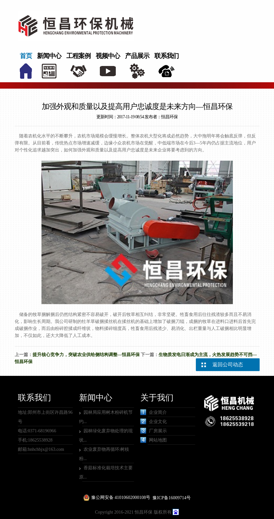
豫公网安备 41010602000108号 (121, 497)
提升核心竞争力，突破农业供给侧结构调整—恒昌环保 (86, 354)
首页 (26, 55)
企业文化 (153, 421)
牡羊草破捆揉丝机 (99, 321)
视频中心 (108, 55)
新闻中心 (49, 55)
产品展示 (137, 55)
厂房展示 (153, 431)
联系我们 (166, 55)
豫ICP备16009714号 (171, 497)
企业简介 (153, 412)
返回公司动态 (227, 364)
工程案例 (78, 55)
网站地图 (153, 440)
